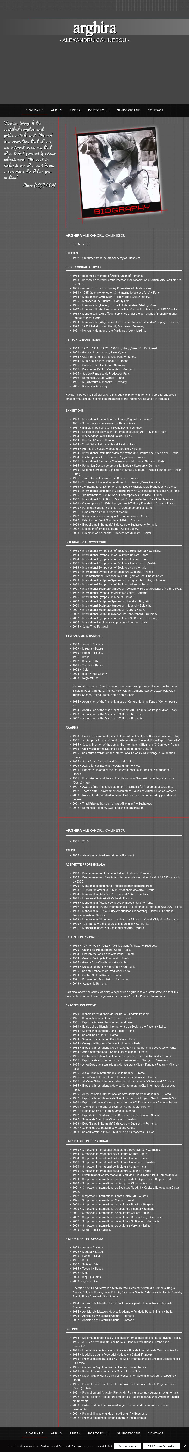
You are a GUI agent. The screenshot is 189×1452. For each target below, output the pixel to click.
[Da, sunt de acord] (184, 1446)
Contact (156, 110)
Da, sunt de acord (127, 1446)
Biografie (34, 110)
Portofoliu (99, 110)
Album (57, 110)
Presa (75, 110)
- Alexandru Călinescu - (94, 40)
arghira (94, 27)
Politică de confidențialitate (161, 1446)
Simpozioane (129, 110)
